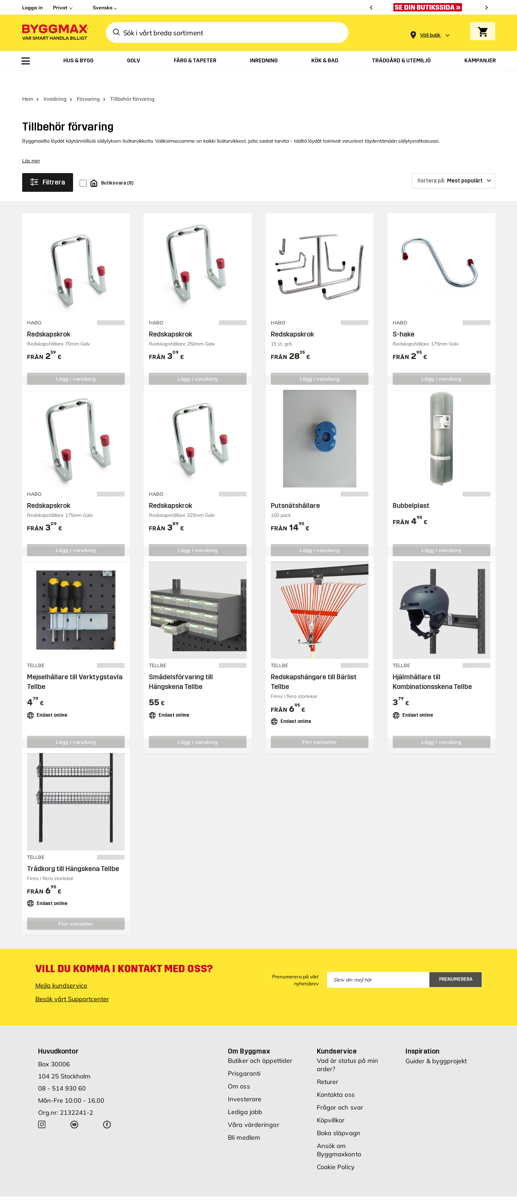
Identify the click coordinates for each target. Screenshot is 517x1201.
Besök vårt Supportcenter (72, 980)
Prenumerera (456, 960)
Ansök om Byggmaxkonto (339, 1131)
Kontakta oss (336, 1075)
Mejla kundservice (61, 966)
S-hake (404, 315)
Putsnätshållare (295, 486)
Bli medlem (244, 1118)
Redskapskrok (48, 315)
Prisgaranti (244, 1054)
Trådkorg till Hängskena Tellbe (73, 849)
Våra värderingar (253, 1106)
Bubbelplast (411, 486)
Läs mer (31, 141)
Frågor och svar (340, 1088)
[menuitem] (25, 60)
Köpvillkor (331, 1101)
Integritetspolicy (371, 1190)
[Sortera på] (453, 161)
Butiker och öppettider (260, 1042)
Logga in (32, 8)
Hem (27, 80)
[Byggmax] (54, 32)
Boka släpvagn (338, 1114)
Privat (60, 8)
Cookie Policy (336, 1148)
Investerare (244, 1080)
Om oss (239, 1067)
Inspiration (422, 1032)
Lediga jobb (245, 1093)
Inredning (55, 80)
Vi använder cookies (320, 1190)
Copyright (277, 1190)
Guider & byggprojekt (436, 1042)
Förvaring (88, 80)
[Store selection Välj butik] (430, 35)
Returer (328, 1063)
